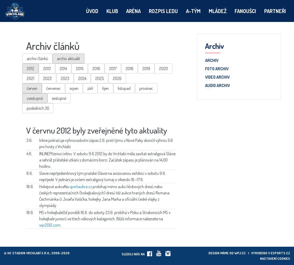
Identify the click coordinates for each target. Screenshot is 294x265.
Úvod (92, 11)
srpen (74, 88)
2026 (117, 78)
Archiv (211, 60)
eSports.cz (280, 253)
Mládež (218, 11)
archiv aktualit (68, 58)
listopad (124, 88)
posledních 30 (38, 108)
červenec (53, 88)
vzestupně (35, 98)
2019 (146, 68)
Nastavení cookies (275, 258)
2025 (99, 78)
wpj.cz (240, 253)
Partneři (275, 11)
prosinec (146, 88)
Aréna (133, 11)
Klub (112, 11)
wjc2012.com (49, 225)
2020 (163, 68)
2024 (82, 78)
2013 (47, 68)
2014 (63, 68)
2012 (30, 68)
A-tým (193, 11)
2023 (65, 78)
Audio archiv (217, 85)
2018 (129, 68)
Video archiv (217, 77)
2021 (30, 78)
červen (32, 88)
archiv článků (37, 58)
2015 (79, 68)
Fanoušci (245, 11)
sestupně (59, 98)
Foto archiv (217, 69)
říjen (105, 88)
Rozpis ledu (163, 11)
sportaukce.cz (81, 186)
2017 (113, 68)
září (90, 88)
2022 (47, 78)
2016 (96, 68)
